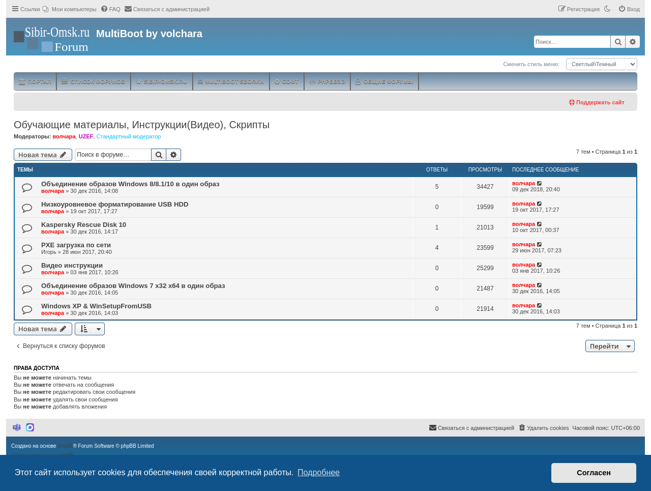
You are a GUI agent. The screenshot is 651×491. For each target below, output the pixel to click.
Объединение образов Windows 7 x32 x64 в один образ (133, 286)
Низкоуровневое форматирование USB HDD (114, 204)
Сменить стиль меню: (531, 64)
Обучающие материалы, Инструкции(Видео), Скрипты (142, 124)
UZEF (86, 136)
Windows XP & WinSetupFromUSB (96, 306)
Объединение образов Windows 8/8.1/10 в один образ (130, 184)
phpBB (65, 446)
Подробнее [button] (319, 472)
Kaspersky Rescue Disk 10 (83, 224)
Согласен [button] (594, 473)
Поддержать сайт (597, 102)
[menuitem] (70, 9)
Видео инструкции (72, 265)
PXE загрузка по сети (76, 245)
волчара (63, 136)
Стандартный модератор (129, 136)
